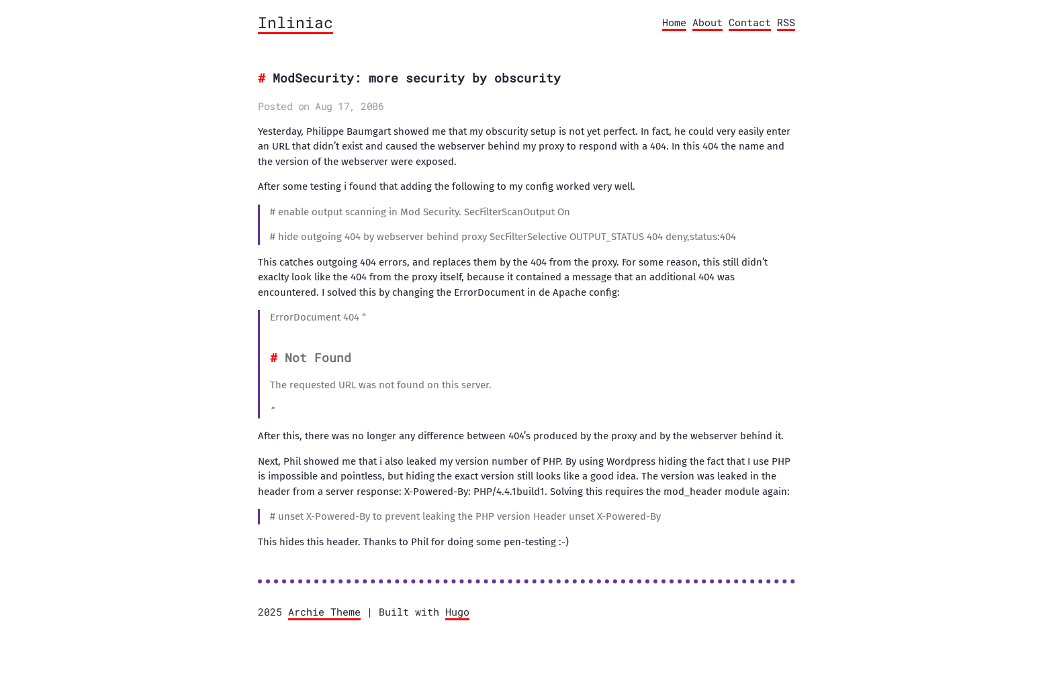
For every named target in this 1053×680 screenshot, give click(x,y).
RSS (786, 22)
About (707, 22)
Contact (750, 22)
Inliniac (295, 22)
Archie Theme (324, 611)
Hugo (457, 611)
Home (674, 22)
